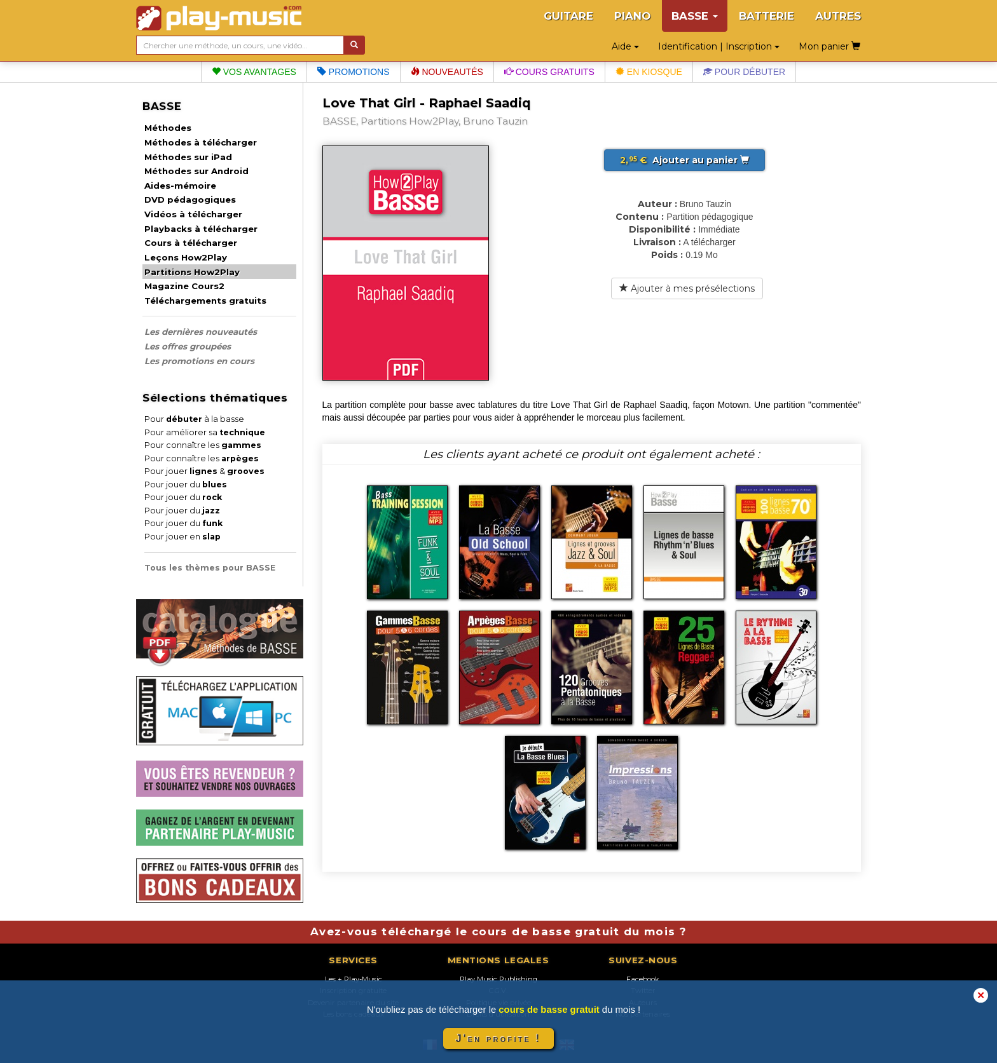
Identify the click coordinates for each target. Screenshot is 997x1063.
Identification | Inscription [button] (719, 46)
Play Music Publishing (498, 979)
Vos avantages (254, 72)
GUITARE (568, 16)
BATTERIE (766, 16)
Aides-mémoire (180, 185)
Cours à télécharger (190, 243)
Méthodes (167, 128)
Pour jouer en (182, 536)
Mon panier (829, 46)
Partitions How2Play (192, 272)
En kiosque (648, 72)
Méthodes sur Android (196, 171)
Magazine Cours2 (184, 286)
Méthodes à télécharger (200, 142)
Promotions (353, 72)
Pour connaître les (202, 445)
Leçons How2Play (185, 257)
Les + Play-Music (353, 979)
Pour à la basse (194, 419)
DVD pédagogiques (190, 199)
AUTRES (838, 16)
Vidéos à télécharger (193, 214)
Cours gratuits (549, 72)
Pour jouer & (204, 471)
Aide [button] (625, 46)
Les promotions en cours (199, 361)
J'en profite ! (498, 1038)
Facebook (642, 979)
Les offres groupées (187, 346)
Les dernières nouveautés (200, 332)
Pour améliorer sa (204, 432)
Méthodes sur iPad (188, 157)
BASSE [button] (694, 16)
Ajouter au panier (684, 160)
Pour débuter (744, 72)
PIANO (632, 16)
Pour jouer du (185, 484)
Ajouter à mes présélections (687, 288)
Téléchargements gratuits (205, 300)
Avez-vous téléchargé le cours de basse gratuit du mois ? (498, 931)
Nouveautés (447, 72)
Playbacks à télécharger (201, 229)
